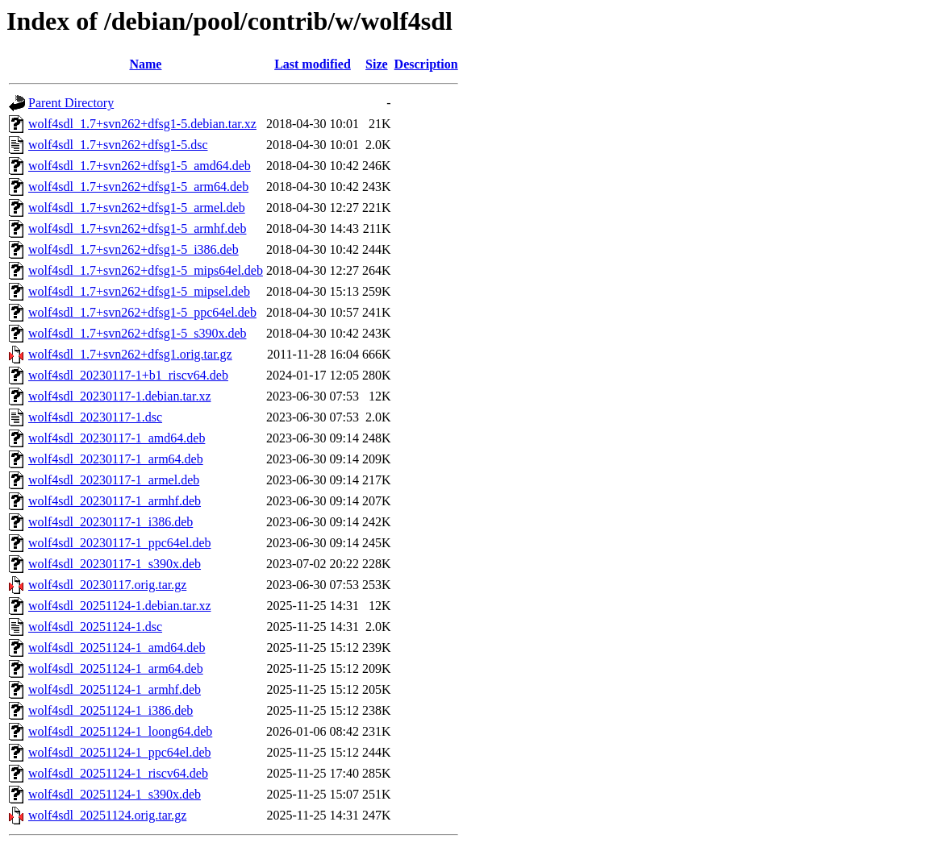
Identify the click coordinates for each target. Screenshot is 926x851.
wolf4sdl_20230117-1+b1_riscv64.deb (128, 375)
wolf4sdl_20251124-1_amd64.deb (116, 647)
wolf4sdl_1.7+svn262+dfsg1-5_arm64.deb (138, 186)
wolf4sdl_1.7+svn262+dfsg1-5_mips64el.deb (145, 270)
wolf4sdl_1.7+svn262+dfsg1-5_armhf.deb (137, 228)
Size (376, 64)
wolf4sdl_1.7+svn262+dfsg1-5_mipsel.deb (139, 291)
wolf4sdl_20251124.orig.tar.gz (107, 815)
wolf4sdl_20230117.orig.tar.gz (107, 585)
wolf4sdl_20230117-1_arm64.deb (115, 459)
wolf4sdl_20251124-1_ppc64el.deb (119, 752)
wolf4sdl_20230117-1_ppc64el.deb (119, 543)
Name (145, 64)
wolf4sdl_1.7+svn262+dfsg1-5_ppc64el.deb (142, 312)
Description (426, 64)
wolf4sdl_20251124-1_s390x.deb (114, 794)
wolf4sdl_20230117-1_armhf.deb (114, 501)
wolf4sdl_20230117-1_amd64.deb (116, 438)
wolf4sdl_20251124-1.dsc (95, 626)
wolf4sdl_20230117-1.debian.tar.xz (119, 396)
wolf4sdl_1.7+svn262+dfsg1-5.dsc (117, 145)
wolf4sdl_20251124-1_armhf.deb (114, 689)
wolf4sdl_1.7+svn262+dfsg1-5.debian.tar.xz (142, 124)
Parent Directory (71, 103)
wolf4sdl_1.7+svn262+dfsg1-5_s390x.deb (137, 333)
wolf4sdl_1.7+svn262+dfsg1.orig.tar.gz (130, 354)
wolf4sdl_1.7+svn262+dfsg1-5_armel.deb (136, 207)
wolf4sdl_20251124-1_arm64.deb (115, 668)
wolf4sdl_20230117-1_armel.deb (113, 480)
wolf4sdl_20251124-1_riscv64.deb (118, 773)
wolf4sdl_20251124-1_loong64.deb (120, 731)
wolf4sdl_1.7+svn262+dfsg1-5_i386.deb (133, 249)
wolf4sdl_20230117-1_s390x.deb (114, 564)
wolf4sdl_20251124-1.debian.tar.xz (119, 605)
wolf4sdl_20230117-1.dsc (95, 417)
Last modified (312, 64)
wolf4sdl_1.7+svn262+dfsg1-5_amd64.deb (139, 165)
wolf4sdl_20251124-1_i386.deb (110, 710)
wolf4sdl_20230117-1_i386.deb (110, 522)
